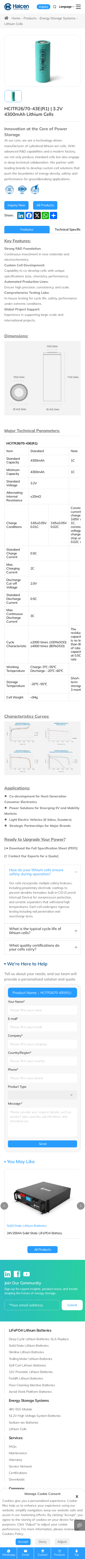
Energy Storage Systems (57, 18)
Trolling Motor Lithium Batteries (30, 1359)
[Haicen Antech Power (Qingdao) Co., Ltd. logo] (16, 6)
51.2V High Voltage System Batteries (35, 1416)
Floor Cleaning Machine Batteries (32, 1385)
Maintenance (18, 1453)
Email (25, 1554)
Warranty (15, 1460)
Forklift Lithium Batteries (26, 1378)
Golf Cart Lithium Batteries (27, 1365)
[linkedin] (8, 1275)
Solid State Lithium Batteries (29, 1346)
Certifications (18, 1473)
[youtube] (26, 1275)
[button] (4, 1206)
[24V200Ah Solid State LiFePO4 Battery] (42, 1204)
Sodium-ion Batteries (23, 1422)
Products (30, 18)
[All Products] (45, 205)
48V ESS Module (20, 1409)
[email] (32, 1305)
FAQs (13, 1447)
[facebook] (17, 1275)
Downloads (16, 1479)
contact (42, 1554)
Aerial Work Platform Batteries (30, 1392)
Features (26, 229)
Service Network (20, 1466)
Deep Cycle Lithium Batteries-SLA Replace (39, 1339)
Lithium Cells (13, 24)
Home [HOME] (16, 18)
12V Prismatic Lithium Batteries (31, 1372)
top (76, 1554)
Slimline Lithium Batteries (26, 1352)
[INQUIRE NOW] (16, 205)
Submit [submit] (72, 1305)
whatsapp (8, 1554)
